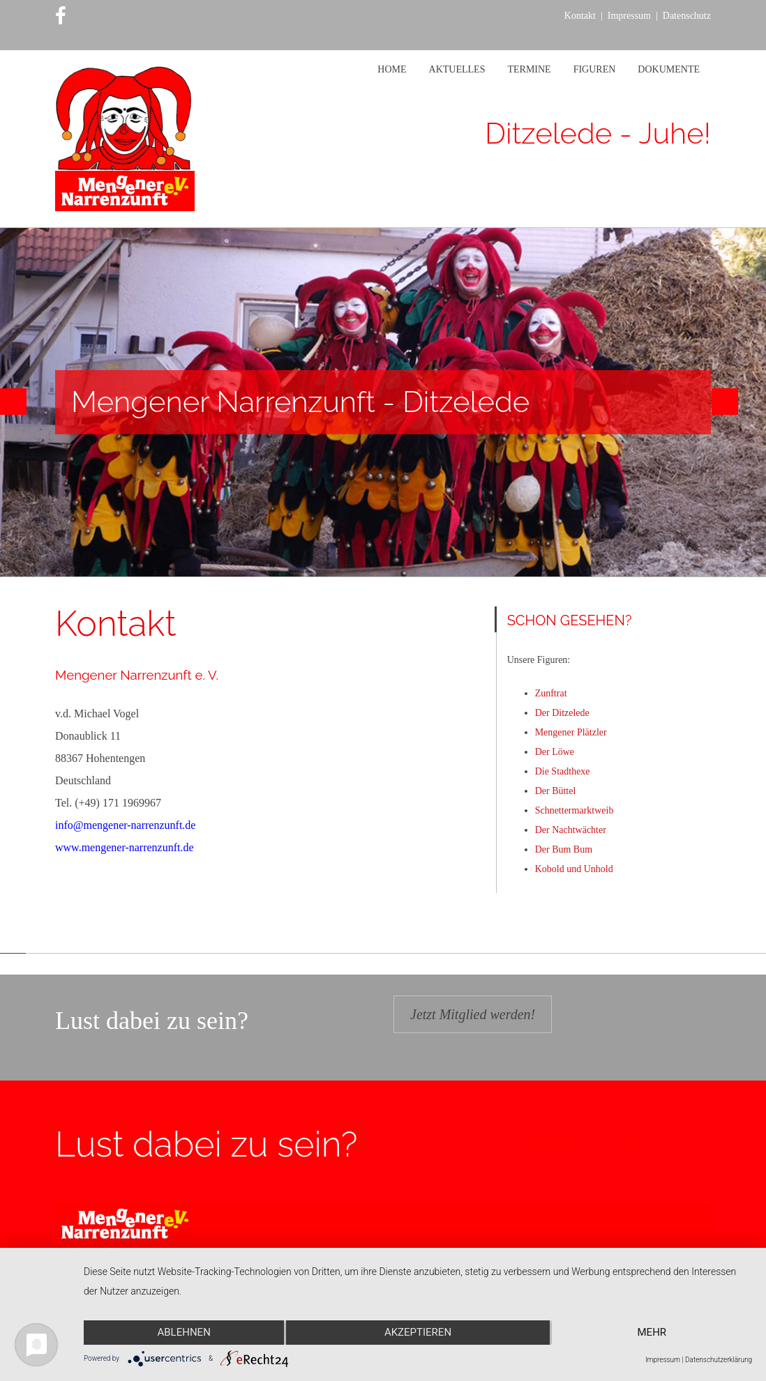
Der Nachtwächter (570, 830)
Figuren (594, 69)
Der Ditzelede (562, 713)
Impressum (629, 15)
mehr (652, 1333)
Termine (528, 69)
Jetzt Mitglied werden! (472, 1014)
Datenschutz (687, 15)
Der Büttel (555, 791)
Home (391, 69)
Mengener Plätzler (571, 732)
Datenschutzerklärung (718, 1360)
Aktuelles (457, 69)
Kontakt (580, 15)
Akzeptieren (417, 1333)
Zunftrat (551, 693)
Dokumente (669, 69)
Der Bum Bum (563, 849)
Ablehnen (183, 1333)
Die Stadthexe (562, 771)
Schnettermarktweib (574, 810)
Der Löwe (554, 752)
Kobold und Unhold (574, 869)
